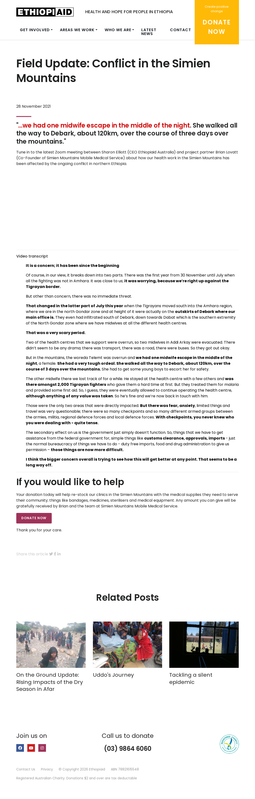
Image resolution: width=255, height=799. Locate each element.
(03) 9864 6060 (127, 748)
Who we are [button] (118, 30)
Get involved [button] (35, 30)
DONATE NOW (33, 518)
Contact (180, 30)
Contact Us (25, 769)
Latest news (148, 31)
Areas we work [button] (77, 30)
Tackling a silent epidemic (190, 678)
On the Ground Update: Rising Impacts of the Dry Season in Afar (49, 682)
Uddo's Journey (113, 675)
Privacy (47, 769)
